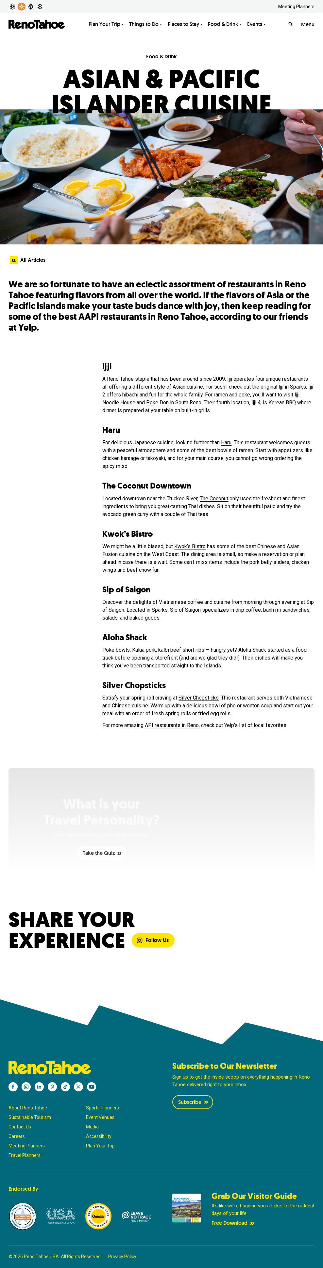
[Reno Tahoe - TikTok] (65, 1086)
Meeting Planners (296, 6)
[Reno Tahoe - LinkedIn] (39, 1086)
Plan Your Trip (100, 1145)
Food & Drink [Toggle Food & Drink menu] (223, 24)
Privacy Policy (122, 1256)
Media (92, 1126)
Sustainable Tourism (29, 1117)
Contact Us (19, 1126)
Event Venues (100, 1117)
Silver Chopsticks (198, 698)
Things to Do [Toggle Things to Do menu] (144, 24)
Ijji (230, 379)
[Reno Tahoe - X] (78, 1086)
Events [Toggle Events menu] (254, 24)
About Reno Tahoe (27, 1107)
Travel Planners (24, 1155)
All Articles (27, 260)
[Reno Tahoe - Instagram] (26, 1086)
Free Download (233, 1223)
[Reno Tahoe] (36, 24)
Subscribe (193, 1102)
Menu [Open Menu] (307, 24)
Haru (226, 442)
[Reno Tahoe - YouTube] (91, 1086)
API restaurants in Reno (172, 725)
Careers (16, 1136)
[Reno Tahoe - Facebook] (13, 1086)
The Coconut (214, 498)
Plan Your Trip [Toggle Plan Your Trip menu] (104, 24)
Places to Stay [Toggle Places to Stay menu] (183, 24)
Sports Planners (102, 1107)
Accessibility (98, 1136)
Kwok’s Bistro (190, 546)
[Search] (290, 24)
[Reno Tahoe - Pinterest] (52, 1086)
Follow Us (152, 940)
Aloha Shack (252, 650)
